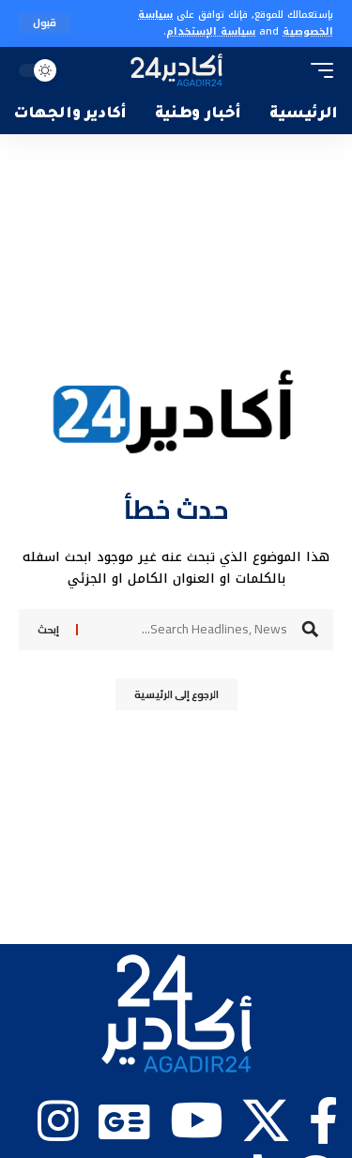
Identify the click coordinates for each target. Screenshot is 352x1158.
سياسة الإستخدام (210, 31)
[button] (44, 23)
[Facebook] (323, 1121)
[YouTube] (196, 1121)
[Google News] (124, 1121)
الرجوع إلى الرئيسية (176, 694)
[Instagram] (58, 1121)
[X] (265, 1121)
